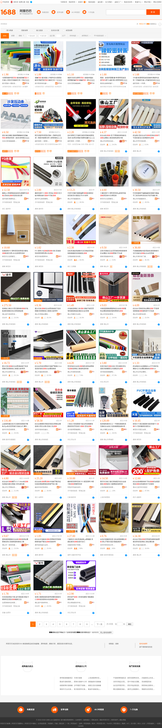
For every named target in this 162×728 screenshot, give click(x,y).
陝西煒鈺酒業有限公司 (150, 685)
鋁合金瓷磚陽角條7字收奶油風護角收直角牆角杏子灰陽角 (146, 483)
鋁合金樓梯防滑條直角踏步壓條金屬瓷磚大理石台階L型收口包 (48, 425)
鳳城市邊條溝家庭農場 (68, 682)
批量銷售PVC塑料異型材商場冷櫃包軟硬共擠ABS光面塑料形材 (15, 252)
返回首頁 (95, 632)
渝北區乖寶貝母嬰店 (120, 685)
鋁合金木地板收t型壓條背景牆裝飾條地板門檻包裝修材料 (48, 540)
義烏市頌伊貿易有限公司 (42, 487)
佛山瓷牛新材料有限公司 (9, 314)
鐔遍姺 (26, 80)
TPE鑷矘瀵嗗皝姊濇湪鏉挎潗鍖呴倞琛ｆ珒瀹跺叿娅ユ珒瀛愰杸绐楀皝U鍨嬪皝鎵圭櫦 (146, 79)
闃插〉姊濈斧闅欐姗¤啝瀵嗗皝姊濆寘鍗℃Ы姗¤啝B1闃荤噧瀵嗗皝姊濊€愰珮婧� (113, 79)
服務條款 (86, 720)
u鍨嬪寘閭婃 (17, 87)
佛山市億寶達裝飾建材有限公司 (75, 372)
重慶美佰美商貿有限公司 (150, 689)
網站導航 (122, 720)
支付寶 (133, 723)
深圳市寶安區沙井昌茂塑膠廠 (107, 545)
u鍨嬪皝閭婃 (39, 87)
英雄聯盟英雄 (146, 682)
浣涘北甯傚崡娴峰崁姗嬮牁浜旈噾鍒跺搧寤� (75, 83)
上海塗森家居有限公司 (107, 487)
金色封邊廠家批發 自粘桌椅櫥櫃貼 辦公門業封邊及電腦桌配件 (113, 540)
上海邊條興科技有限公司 (97, 678)
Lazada (80, 726)
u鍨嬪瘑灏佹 (7, 87)
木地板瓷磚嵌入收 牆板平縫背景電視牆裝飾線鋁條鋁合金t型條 (81, 310)
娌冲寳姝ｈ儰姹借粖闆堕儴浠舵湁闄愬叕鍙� (9, 83)
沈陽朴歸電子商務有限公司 (75, 545)
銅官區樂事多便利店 (134, 678)
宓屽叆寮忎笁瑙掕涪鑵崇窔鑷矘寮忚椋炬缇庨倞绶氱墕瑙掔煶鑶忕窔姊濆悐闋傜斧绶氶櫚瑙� (81, 136)
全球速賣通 (42, 723)
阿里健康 (150, 723)
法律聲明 (78, 720)
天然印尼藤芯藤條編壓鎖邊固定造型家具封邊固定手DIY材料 (80, 194)
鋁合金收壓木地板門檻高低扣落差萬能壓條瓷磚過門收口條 (48, 483)
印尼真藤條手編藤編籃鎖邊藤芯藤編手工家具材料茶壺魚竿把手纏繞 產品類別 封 (146, 194)
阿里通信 (117, 723)
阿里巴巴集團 (5, 723)
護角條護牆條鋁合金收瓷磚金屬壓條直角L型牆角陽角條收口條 (15, 540)
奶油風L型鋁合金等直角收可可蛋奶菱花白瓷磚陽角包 (146, 136)
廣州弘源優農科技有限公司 (137, 689)
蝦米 (93, 723)
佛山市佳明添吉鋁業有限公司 (107, 141)
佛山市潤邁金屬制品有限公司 (42, 314)
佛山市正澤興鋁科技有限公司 (9, 487)
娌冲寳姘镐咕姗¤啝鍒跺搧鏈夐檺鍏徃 (42, 83)
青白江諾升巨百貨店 (140, 487)
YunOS (109, 723)
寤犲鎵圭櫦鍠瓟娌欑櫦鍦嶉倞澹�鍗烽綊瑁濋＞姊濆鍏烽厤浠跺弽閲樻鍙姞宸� (15, 136)
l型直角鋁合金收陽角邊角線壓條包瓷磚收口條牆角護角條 (81, 367)
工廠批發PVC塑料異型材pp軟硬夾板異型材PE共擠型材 (113, 194)
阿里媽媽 (87, 723)
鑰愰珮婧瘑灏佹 (106, 87)
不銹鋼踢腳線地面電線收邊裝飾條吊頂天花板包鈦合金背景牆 (146, 252)
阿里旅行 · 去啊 (76, 723)
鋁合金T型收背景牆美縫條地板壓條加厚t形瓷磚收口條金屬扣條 (146, 540)
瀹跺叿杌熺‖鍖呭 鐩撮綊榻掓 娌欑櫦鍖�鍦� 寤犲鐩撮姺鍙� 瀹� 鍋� (81, 79)
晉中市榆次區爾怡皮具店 (136, 682)
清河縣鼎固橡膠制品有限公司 (107, 372)
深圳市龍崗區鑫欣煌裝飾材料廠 (42, 429)
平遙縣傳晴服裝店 (119, 678)
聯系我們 (114, 720)
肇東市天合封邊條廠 (67, 689)
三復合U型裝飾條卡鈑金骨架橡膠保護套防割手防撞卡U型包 (80, 425)
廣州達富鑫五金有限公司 (42, 545)
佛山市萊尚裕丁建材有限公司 (140, 256)
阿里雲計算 (101, 723)
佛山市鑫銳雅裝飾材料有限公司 (42, 372)
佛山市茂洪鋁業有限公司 (107, 314)
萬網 (123, 723)
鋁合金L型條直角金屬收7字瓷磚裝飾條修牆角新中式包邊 (146, 310)
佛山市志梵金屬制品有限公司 (140, 372)
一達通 (158, 723)
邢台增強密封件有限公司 (75, 603)
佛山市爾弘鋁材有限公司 (107, 429)
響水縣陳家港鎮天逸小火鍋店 (123, 689)
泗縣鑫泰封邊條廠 (94, 682)
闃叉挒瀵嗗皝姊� (51, 144)
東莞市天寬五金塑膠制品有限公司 (140, 429)
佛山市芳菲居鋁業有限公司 (140, 141)
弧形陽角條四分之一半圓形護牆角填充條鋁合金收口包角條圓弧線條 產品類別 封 (113, 425)
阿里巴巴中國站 (30, 723)
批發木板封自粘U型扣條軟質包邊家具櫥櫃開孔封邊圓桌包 (113, 367)
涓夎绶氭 (85, 144)
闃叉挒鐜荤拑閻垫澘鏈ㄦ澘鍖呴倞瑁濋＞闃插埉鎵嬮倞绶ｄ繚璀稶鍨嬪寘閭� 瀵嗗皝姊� (48, 136)
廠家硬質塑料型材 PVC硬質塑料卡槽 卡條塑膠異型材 (81, 483)
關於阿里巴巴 (104, 720)
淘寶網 (50, 723)
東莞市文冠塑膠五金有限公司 (107, 199)
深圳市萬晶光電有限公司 (122, 682)
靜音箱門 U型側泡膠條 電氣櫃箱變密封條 (81, 598)
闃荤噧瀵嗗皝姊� (119, 87)
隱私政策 (95, 720)
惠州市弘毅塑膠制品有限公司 (42, 199)
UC (128, 723)
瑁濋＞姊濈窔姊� (74, 144)
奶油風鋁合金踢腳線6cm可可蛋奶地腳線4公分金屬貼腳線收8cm (145, 367)
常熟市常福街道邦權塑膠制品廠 (75, 487)
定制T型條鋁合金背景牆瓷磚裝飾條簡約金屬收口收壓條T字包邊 (113, 252)
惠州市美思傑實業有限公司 (9, 429)
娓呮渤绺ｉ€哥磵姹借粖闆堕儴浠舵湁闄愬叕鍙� (140, 83)
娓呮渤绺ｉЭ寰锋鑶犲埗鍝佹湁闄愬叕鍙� (42, 141)
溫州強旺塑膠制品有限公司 (9, 199)
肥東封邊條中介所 (80, 682)
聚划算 (61, 723)
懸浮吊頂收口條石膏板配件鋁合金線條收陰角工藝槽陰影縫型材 (113, 483)
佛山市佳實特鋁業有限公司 (140, 314)
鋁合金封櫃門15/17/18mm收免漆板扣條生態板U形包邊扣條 (15, 483)
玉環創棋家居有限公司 (75, 256)
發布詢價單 (143, 644)
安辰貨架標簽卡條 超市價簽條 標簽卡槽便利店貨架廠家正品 (15, 598)
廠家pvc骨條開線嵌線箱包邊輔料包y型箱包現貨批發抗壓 (15, 194)
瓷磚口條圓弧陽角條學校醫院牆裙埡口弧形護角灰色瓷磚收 (48, 598)
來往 (139, 723)
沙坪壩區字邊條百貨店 (82, 685)
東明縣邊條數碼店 (66, 678)
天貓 (56, 723)
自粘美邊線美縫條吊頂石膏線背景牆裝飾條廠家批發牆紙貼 (80, 252)
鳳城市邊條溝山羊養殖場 (97, 689)
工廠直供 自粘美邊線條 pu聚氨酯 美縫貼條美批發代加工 (80, 540)
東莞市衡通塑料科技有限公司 (42, 256)
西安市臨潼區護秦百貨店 (136, 685)
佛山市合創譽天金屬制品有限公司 (9, 372)
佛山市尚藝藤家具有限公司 (75, 199)
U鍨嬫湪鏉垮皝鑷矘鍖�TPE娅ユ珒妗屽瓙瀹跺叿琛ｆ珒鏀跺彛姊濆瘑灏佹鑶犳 (15, 79)
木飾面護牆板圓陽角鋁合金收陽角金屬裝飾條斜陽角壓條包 (113, 310)
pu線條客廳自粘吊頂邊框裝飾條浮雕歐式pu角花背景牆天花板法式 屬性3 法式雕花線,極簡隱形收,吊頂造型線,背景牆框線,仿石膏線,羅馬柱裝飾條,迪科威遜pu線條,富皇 (15, 425)
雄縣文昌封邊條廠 (94, 685)
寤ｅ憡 (59, 138)
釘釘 (144, 723)
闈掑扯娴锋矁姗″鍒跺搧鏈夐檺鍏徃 (107, 83)
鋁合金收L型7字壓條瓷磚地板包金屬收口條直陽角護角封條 (113, 136)
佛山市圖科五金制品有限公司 (75, 314)
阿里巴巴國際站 (17, 723)
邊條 (117, 644)
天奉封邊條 (78, 678)
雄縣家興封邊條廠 (66, 685)
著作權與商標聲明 (66, 720)
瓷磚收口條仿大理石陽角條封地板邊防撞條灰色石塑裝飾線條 (15, 310)
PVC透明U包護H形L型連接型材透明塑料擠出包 (48, 252)
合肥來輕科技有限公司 (9, 603)
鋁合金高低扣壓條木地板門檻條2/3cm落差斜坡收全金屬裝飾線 (48, 367)
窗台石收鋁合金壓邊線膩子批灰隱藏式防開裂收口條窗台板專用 (48, 310)
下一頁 (99, 624)
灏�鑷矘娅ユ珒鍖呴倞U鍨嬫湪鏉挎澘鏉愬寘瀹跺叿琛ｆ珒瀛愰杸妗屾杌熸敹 (48, 79)
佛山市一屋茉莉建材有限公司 (9, 545)
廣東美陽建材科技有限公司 (107, 256)
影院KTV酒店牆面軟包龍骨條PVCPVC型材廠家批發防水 (146, 425)
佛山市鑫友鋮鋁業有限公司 (140, 545)
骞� (27, 83)
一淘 (67, 723)
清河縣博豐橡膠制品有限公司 (75, 429)
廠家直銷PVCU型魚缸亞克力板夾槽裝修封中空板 (48, 194)
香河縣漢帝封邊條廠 (81, 689)
